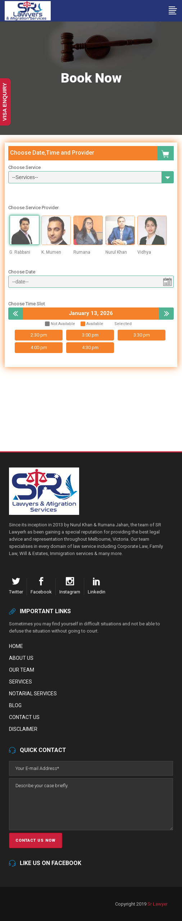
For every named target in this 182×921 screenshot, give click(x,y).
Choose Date (21, 271)
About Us (21, 658)
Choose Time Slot (26, 303)
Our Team (21, 670)
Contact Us (24, 717)
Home (16, 646)
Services (20, 682)
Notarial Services (33, 693)
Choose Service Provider (33, 207)
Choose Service (24, 167)
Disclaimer (23, 729)
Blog (15, 705)
